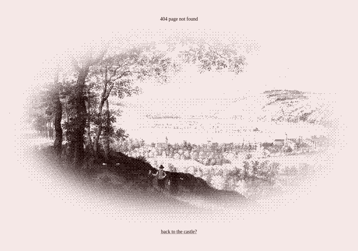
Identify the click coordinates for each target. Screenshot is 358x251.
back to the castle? (179, 231)
